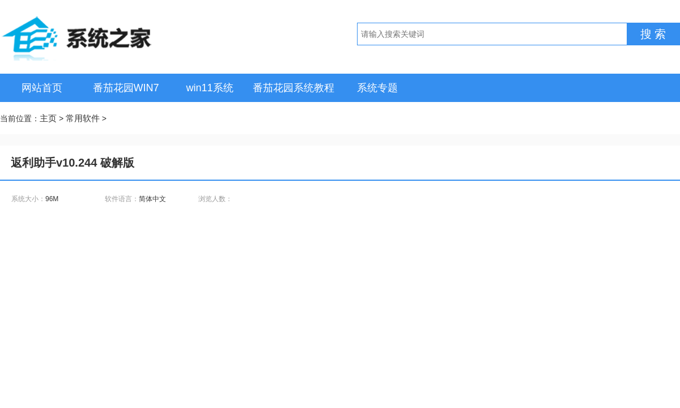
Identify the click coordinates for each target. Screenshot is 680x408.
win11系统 (209, 88)
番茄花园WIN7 (126, 88)
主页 (48, 118)
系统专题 (377, 88)
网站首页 (42, 88)
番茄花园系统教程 (293, 88)
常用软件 (83, 118)
